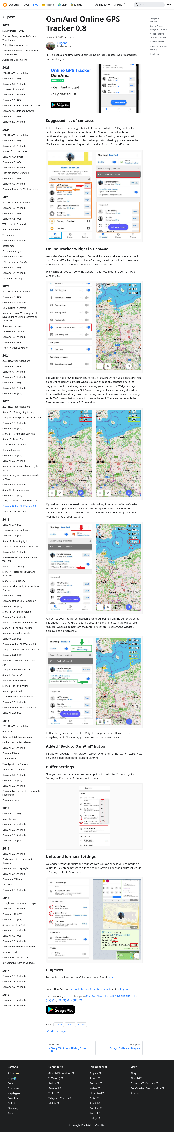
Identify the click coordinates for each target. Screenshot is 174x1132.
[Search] (149, 4)
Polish (94, 1098)
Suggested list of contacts (158, 20)
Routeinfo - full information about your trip (20, 559)
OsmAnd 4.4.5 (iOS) (12, 256)
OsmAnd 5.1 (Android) (14, 94)
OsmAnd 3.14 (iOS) (12, 455)
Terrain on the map (12, 278)
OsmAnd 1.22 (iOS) (12, 914)
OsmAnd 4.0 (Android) (14, 377)
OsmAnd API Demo (12, 879)
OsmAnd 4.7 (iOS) (11, 178)
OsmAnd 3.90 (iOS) (12, 393)
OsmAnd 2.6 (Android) (14, 835)
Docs (26, 4)
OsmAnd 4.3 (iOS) (11, 297)
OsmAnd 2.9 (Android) (14, 785)
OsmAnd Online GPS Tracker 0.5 (19, 644)
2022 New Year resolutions (16, 360)
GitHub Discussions (61, 1073)
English (95, 1073)
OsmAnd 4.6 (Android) (14, 207)
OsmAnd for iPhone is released (18, 946)
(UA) (48, 1000)
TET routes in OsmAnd (14, 224)
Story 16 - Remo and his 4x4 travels (20, 546)
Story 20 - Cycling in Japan (15, 489)
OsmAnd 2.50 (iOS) (12, 712)
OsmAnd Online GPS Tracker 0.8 (19, 506)
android (70, 1024)
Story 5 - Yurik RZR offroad (16, 669)
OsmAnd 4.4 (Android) (14, 272)
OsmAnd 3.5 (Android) (14, 551)
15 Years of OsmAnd (13, 89)
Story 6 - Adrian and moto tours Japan (18, 662)
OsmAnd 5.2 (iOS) (11, 78)
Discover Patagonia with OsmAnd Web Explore (19, 38)
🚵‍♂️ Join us (76, 4)
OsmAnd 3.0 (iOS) (11, 595)
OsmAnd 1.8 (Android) (14, 981)
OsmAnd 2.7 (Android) (14, 829)
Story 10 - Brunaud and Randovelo (20, 622)
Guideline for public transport (17, 696)
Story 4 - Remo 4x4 (12, 674)
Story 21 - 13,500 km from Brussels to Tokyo (20, 477)
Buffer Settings (157, 41)
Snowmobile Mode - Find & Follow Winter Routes (20, 52)
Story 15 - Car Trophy (13, 566)
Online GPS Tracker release (16, 742)
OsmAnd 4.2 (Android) (14, 336)
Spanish (95, 1103)
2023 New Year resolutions (16, 291)
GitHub (119, 4)
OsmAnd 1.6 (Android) (14, 1000)
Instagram (123, 989)
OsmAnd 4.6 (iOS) (11, 213)
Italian (95, 1088)
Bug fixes (154, 54)
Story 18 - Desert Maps (14, 511)
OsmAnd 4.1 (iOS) (11, 366)
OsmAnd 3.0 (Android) (14, 774)
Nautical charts (10, 952)
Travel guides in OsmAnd (15, 764)
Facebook (74, 989)
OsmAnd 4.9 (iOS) (11, 140)
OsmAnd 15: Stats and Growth (18, 110)
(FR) (128, 996)
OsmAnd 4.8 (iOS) (11, 162)
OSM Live (7, 884)
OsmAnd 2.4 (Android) (14, 873)
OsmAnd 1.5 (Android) (14, 1005)
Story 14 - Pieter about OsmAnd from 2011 (18, 573)
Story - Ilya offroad (12, 691)
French (95, 1078)
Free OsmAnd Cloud (12, 229)
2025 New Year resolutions (16, 135)
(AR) (75, 1000)
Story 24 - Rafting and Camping (18, 433)
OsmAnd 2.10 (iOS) (12, 780)
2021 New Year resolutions (16, 406)
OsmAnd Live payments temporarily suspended (21, 793)
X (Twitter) (95, 989)
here (110, 977)
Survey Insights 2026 (13, 30)
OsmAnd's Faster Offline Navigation (21, 105)
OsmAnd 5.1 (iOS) (11, 100)
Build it (11, 1103)
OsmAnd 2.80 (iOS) (12, 638)
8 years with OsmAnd (13, 769)
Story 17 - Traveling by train (16, 541)
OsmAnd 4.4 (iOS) (11, 267)
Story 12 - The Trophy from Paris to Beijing (20, 588)
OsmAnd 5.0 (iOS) (11, 116)
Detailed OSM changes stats (17, 736)
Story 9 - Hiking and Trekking (17, 627)
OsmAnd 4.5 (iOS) (11, 218)
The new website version (15, 347)
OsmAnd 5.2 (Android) (14, 83)
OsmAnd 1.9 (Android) (14, 976)
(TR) (81, 1000)
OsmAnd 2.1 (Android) (14, 930)
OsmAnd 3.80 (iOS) (12, 428)
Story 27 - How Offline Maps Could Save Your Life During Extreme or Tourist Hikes (20, 317)
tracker (82, 1024)
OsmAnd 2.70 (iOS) (12, 654)
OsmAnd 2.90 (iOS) (12, 606)
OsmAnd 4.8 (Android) (14, 167)
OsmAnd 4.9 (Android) (14, 145)
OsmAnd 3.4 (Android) (14, 617)
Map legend (14, 1093)
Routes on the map (12, 325)
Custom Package (11, 449)
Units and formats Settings (158, 48)
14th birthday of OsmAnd (15, 172)
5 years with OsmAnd (13, 924)
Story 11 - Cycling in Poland (16, 611)
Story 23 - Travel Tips (13, 439)
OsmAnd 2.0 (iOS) (11, 813)
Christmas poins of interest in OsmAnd (17, 861)
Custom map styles (12, 251)
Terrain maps (9, 235)
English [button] (101, 4)
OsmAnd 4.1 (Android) (14, 371)
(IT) (123, 996)
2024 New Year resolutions (16, 202)
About (10, 1113)
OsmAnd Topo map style (15, 868)
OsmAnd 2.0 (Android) (14, 941)
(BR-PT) (62, 1000)
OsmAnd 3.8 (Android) (14, 422)
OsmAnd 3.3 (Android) (14, 702)
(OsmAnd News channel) (99, 996)
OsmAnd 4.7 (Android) (14, 183)
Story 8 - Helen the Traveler (16, 633)
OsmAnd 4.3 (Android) (14, 302)
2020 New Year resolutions (16, 530)
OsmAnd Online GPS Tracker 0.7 (19, 600)
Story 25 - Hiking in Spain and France (21, 417)
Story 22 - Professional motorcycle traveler (20, 468)
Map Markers (9, 818)
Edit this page (56, 1031)
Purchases (13, 1088)
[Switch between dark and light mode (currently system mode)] (169, 4)
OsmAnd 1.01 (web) (12, 156)
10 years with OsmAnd (14, 444)
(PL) (69, 1000)
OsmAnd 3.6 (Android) (14, 484)
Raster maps (8, 245)
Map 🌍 (11, 1078)
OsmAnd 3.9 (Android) (14, 387)
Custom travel (9, 758)
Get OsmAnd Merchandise (147, 1088)
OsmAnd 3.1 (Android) (14, 747)
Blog (35, 4)
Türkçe (95, 1118)
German (96, 1083)
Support (135, 1093)
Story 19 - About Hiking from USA (19, 500)
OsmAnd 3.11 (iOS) (12, 524)
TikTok (84, 989)
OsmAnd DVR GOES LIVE (15, 957)
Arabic (95, 1113)
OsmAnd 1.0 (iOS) (11, 935)
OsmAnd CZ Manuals (144, 1083)
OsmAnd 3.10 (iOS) (12, 535)
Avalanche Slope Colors (14, 59)
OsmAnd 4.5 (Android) (14, 240)
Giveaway (7, 731)
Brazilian (96, 1108)
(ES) (54, 1000)
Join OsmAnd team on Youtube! (18, 962)
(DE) (134, 996)
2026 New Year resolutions (16, 73)
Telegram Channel (60, 1098)
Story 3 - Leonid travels (14, 680)
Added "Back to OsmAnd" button (158, 35)
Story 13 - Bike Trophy (13, 580)
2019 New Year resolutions (16, 726)
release (58, 1024)
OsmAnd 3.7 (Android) (14, 460)
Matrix (53, 1103)
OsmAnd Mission (11, 753)
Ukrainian (97, 1093)
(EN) (117, 996)
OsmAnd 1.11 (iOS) (12, 919)
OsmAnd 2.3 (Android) (14, 890)
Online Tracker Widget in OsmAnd (159, 28)
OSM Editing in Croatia (14, 307)
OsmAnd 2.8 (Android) (14, 824)
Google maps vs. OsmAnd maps (19, 903)
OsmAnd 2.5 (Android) (14, 853)
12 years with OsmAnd (14, 331)
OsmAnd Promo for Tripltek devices (20, 189)
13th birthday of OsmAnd (15, 261)
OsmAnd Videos (10, 800)
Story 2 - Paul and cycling (15, 685)
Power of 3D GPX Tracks (14, 151)
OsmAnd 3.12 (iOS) (12, 495)
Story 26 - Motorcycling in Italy (18, 412)
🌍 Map (62, 4)
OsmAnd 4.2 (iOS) (11, 342)
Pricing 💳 (13, 1073)
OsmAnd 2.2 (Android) (14, 908)
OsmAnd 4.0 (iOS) (11, 382)
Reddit (106, 989)
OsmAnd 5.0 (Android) (14, 121)
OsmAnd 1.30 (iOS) (12, 840)
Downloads (13, 1098)
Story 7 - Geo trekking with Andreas (20, 649)
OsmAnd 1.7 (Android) (14, 986)
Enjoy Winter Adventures (15, 45)
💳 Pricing (48, 4)
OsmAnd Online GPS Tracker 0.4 (19, 707)
